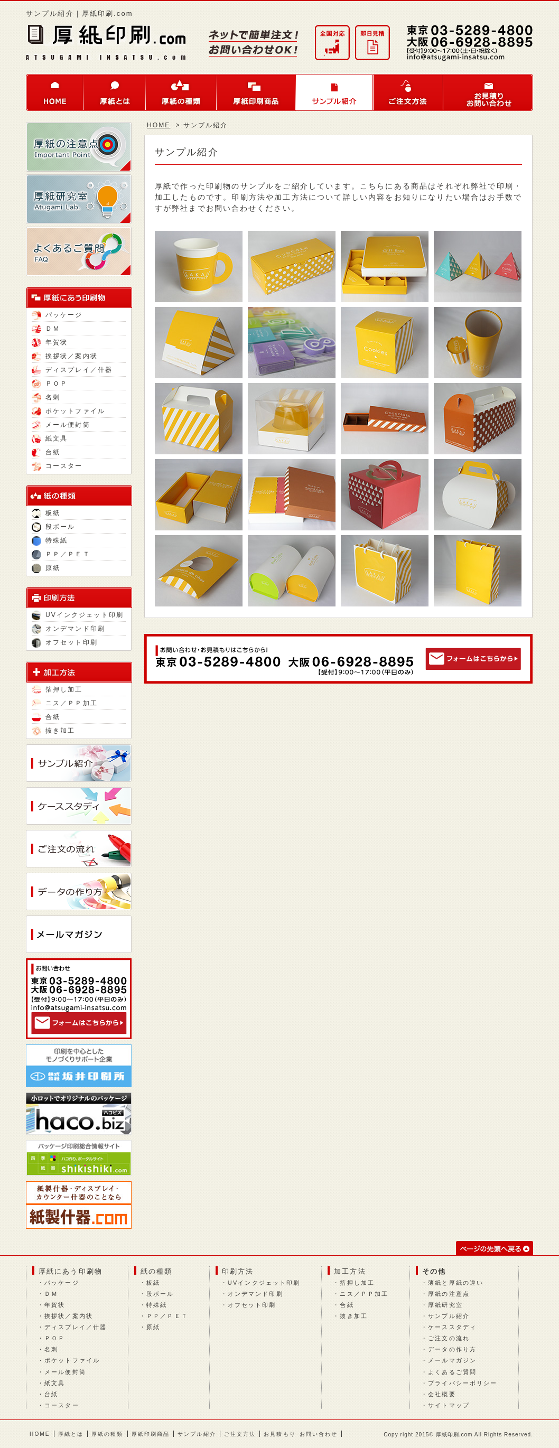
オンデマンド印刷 (68, 628)
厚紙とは (114, 92)
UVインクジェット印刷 (78, 615)
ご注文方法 (408, 92)
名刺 (46, 397)
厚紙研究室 (445, 1305)
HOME (54, 92)
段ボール (53, 526)
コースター (57, 466)
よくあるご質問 (452, 1372)
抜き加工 (53, 730)
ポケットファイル (68, 411)
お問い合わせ (488, 92)
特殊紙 (50, 540)
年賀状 (50, 342)
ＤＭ (46, 328)
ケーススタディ (452, 1327)
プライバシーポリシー (462, 1383)
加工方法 (350, 1271)
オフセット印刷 (65, 642)
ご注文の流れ (449, 1338)
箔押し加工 (57, 689)
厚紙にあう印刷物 (71, 1271)
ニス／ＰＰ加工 (65, 703)
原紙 (46, 568)
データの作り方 (452, 1349)
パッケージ (57, 315)
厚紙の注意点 (449, 1294)
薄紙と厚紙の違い (455, 1282)
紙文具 (50, 438)
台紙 (46, 452)
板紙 (46, 513)
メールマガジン (452, 1360)
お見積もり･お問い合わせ (301, 1434)
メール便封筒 (61, 424)
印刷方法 (238, 1271)
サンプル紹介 (335, 92)
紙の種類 (156, 1271)
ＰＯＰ (50, 383)
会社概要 (441, 1394)
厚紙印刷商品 (256, 92)
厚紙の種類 (181, 92)
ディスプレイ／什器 (72, 369)
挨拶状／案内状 (65, 356)
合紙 (46, 717)
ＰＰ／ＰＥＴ (61, 554)
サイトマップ (449, 1405)
